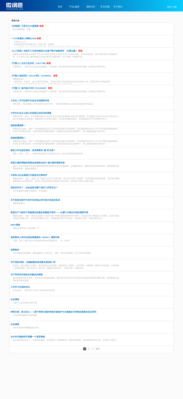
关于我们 (118, 6)
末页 (97, 349)
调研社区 (90, 6)
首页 (60, 6)
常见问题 (105, 6)
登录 (169, 7)
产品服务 (74, 6)
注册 (175, 7)
